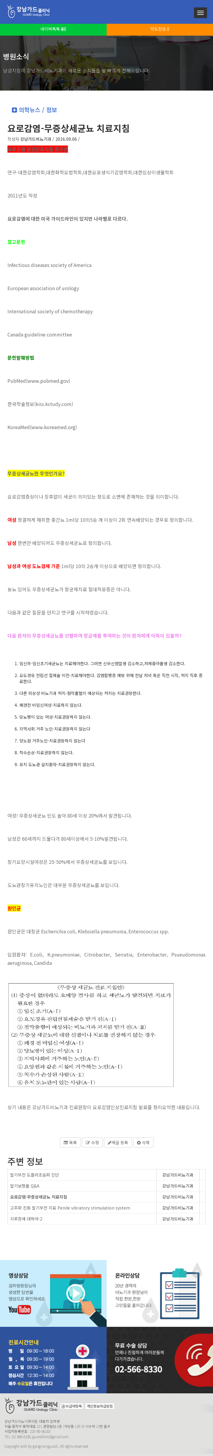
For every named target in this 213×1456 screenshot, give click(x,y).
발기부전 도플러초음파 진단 (34, 1175)
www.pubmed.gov (48, 380)
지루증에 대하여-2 (26, 1219)
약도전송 (159, 29)
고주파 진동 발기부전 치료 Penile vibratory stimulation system (70, 1208)
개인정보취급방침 (100, 1405)
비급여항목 (72, 1405)
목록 (70, 1142)
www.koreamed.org (53, 427)
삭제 (143, 1142)
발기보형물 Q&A (24, 1186)
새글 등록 (118, 1142)
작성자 (29, 139)
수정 (92, 1142)
